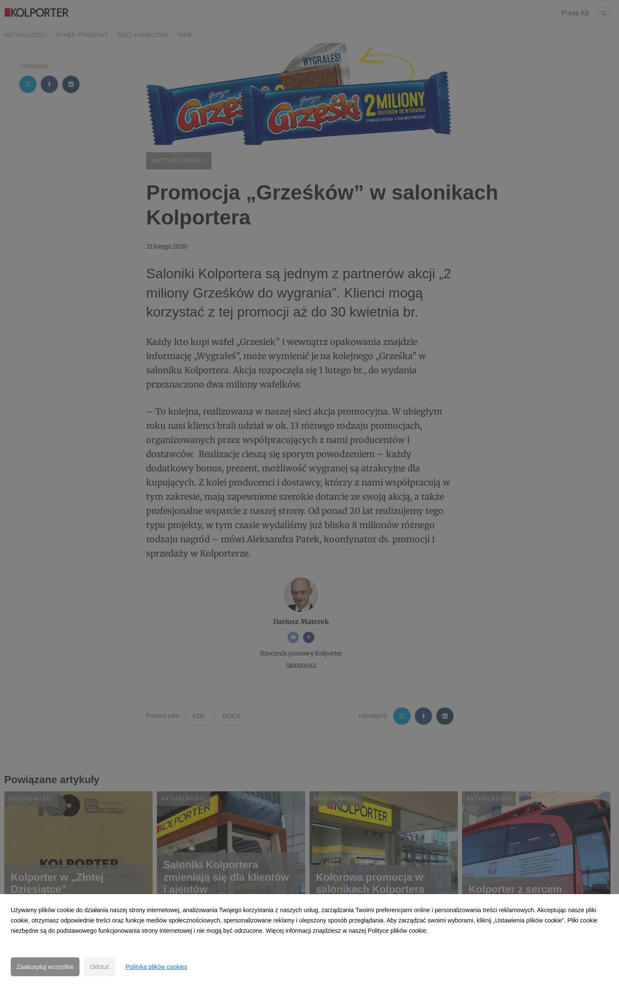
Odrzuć (99, 966)
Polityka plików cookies (156, 966)
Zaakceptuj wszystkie (45, 966)
